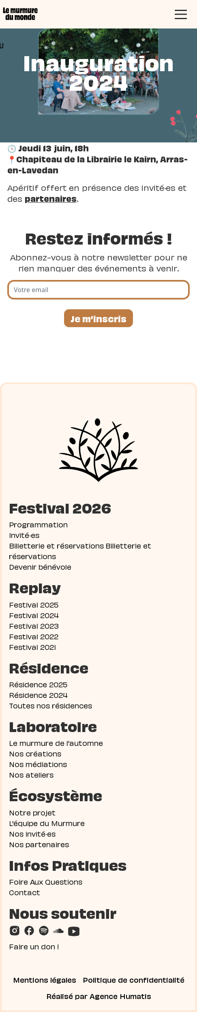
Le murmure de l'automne (56, 742)
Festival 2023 (34, 625)
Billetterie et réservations (56, 545)
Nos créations (35, 753)
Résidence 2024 (38, 694)
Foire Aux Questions (45, 881)
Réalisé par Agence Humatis (98, 996)
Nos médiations (38, 763)
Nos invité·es (32, 833)
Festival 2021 (32, 646)
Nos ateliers (31, 774)
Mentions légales (44, 979)
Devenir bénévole (40, 566)
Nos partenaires (39, 844)
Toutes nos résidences (50, 705)
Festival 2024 (34, 615)
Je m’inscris (98, 318)
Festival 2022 (33, 636)
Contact (24, 892)
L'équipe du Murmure (47, 822)
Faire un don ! (34, 946)
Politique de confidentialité (133, 979)
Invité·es (24, 534)
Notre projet (32, 812)
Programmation (38, 524)
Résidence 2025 (38, 684)
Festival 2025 (33, 604)
